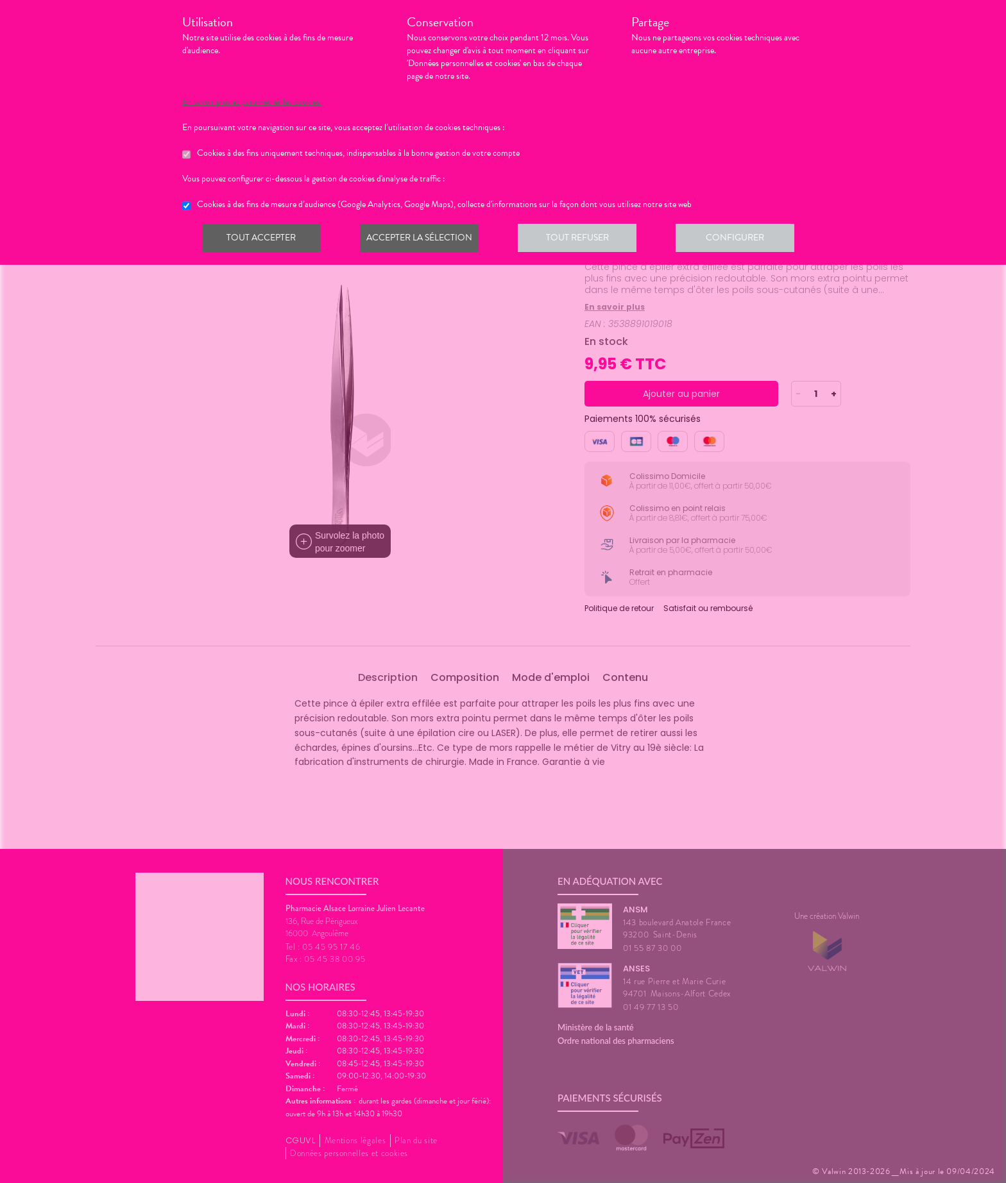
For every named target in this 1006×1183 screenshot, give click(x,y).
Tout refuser (583, 240)
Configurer (743, 240)
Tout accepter (262, 240)
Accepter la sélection (423, 239)
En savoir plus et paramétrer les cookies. (251, 102)
